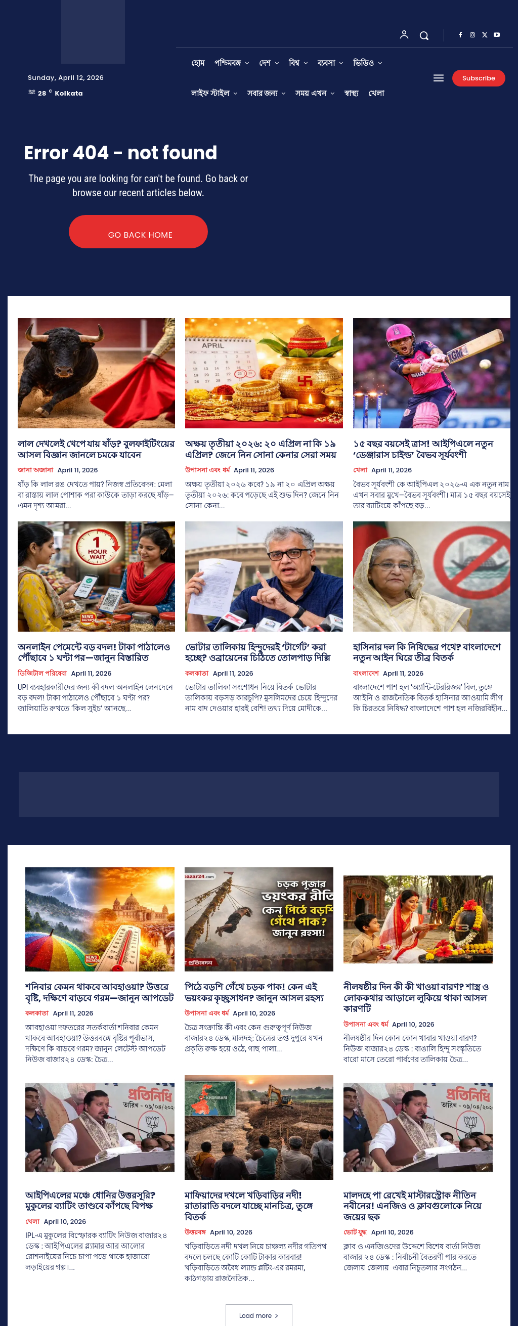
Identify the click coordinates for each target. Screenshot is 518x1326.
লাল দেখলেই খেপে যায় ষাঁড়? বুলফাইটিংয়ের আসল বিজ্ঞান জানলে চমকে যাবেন (94, 451)
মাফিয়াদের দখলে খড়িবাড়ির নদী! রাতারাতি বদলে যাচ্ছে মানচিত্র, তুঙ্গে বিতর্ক (257, 1191)
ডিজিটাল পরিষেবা (42, 670)
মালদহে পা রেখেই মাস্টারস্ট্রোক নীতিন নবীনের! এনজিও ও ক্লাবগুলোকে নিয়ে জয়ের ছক (411, 1191)
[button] (424, 35)
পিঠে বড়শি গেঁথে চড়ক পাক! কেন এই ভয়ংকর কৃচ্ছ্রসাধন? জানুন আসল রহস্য (252, 987)
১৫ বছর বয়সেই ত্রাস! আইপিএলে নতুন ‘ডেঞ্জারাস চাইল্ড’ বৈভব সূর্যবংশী (427, 451)
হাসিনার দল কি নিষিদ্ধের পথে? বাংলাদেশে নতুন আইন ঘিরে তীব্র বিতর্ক (422, 650)
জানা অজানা (35, 471)
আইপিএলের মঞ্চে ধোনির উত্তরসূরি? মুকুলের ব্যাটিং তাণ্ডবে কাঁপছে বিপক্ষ (91, 1191)
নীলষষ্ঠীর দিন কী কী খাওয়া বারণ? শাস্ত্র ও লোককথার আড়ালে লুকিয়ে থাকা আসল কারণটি (415, 987)
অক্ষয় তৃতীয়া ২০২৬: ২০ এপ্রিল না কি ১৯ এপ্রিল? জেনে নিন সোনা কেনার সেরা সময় (259, 451)
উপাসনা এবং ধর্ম (207, 471)
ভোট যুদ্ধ (355, 1211)
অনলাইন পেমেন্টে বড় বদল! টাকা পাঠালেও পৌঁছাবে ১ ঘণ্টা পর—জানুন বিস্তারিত (94, 650)
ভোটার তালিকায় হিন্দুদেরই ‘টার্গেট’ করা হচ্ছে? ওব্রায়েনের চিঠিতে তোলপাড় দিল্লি (253, 650)
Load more (259, 1294)
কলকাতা (196, 670)
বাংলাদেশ (366, 670)
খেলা (360, 471)
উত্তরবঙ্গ (195, 1211)
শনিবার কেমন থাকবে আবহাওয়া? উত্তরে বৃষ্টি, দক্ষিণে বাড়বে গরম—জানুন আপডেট (91, 987)
